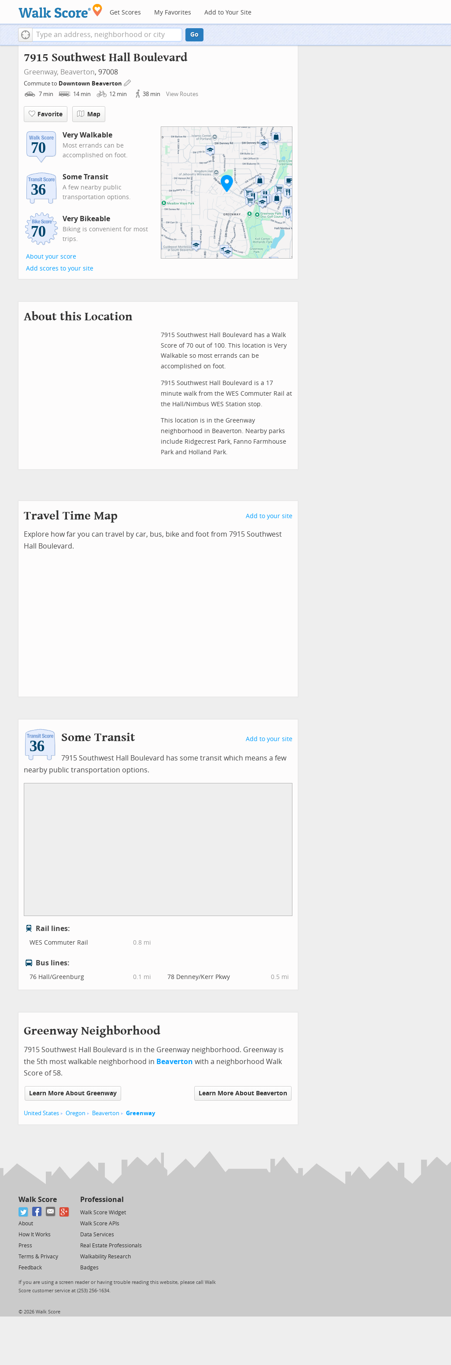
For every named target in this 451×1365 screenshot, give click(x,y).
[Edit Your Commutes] (127, 82)
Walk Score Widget (103, 1212)
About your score (51, 256)
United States (41, 1113)
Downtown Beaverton (91, 83)
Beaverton (77, 72)
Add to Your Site (227, 12)
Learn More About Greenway (73, 1093)
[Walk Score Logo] (60, 11)
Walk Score (37, 1199)
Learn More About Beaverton (243, 1093)
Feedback (30, 1268)
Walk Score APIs (99, 1223)
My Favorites (172, 12)
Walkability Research (105, 1257)
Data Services (97, 1234)
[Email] (51, 1212)
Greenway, (41, 72)
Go (194, 34)
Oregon (75, 1113)
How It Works (34, 1234)
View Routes (182, 94)
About (25, 1223)
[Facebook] (37, 1212)
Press (25, 1246)
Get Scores (125, 12)
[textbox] (107, 35)
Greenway (140, 1113)
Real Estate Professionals (111, 1246)
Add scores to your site (59, 268)
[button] (25, 35)
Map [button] (88, 114)
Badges (89, 1268)
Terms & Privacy (38, 1257)
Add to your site (269, 516)
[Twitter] (23, 1212)
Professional (102, 1199)
